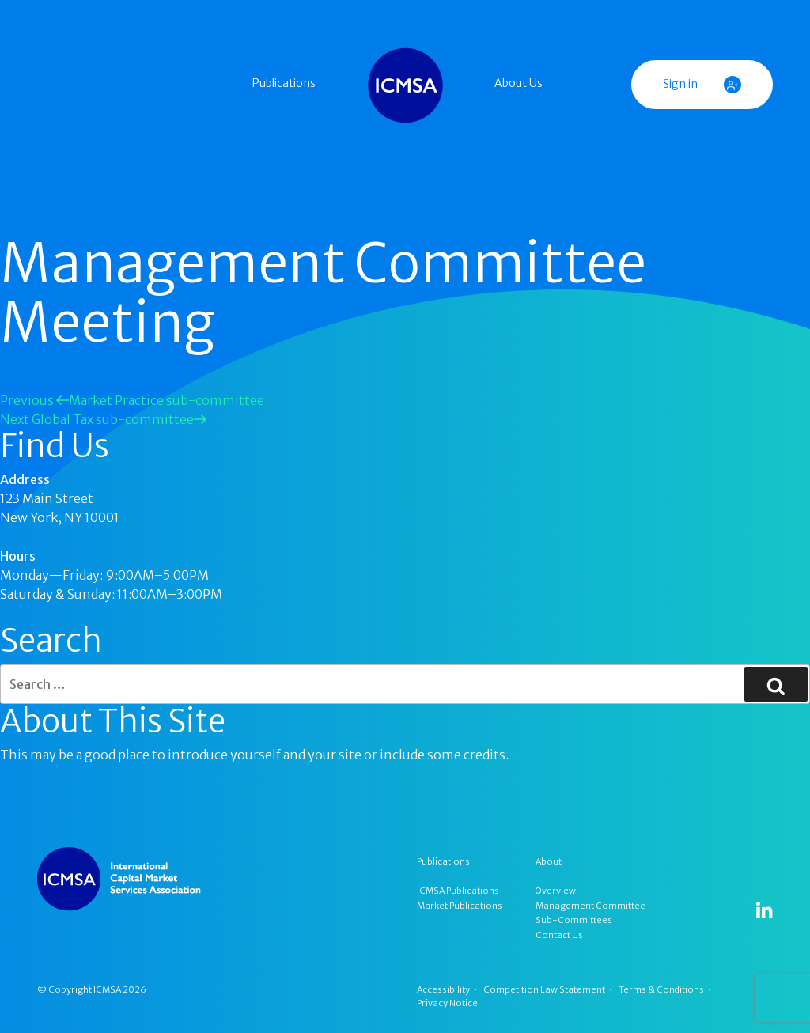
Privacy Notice (447, 1002)
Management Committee (590, 905)
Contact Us (559, 934)
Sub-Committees (574, 919)
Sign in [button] (702, 84)
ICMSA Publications (458, 890)
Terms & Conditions (661, 989)
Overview (556, 890)
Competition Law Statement (544, 989)
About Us (518, 83)
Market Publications (459, 905)
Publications (284, 83)
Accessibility (443, 989)
